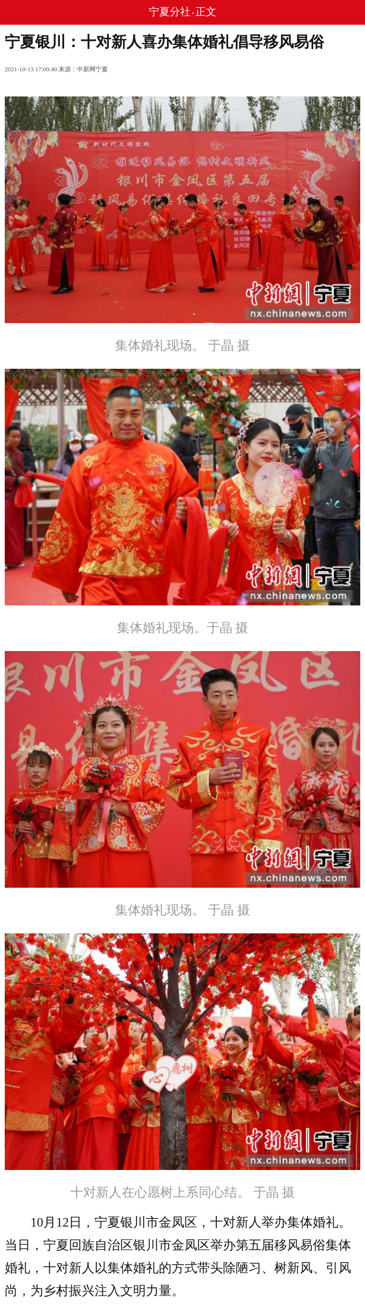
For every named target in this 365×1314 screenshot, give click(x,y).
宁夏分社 (170, 12)
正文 (205, 12)
